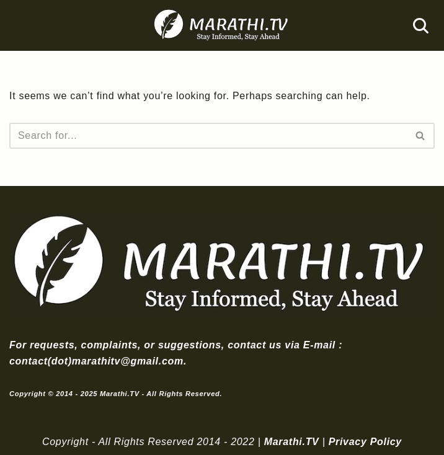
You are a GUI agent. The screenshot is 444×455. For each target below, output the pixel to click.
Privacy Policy (365, 441)
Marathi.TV (291, 441)
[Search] (420, 25)
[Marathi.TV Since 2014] (222, 25)
